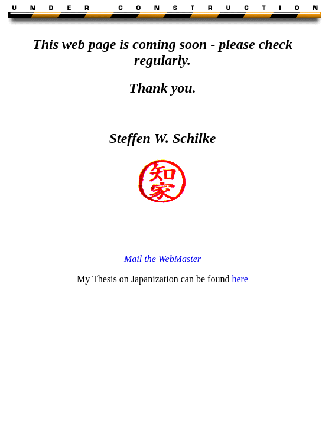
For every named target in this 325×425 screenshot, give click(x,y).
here (240, 279)
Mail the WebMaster (162, 259)
